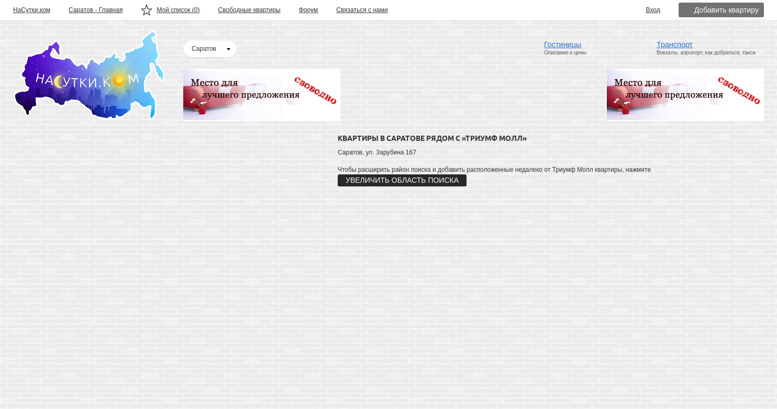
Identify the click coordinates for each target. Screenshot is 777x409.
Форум (308, 10)
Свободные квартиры (249, 10)
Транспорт (675, 44)
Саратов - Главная (96, 10)
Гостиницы (562, 44)
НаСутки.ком (31, 10)
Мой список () (178, 10)
